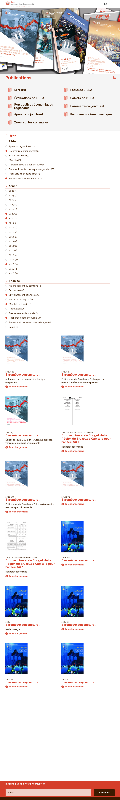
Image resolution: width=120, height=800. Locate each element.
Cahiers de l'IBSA (82, 98)
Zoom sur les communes (31, 122)
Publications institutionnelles (81, 432)
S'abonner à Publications (114, 77)
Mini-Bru (20, 90)
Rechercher (106, 4)
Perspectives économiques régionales (33, 106)
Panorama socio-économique (91, 114)
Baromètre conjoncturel (87, 106)
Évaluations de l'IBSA (29, 98)
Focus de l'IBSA (81, 90)
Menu (111, 2)
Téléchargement (16, 386)
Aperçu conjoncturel (28, 114)
